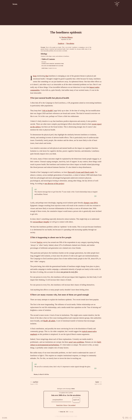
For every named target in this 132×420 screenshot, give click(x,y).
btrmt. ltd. (62, 411)
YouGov (40, 242)
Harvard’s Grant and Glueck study (81, 172)
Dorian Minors (67, 37)
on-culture (59, 65)
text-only (71, 411)
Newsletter (70, 43)
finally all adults (49, 321)
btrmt (73, 388)
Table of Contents (48, 59)
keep (34, 76)
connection (45, 63)
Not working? (72, 405)
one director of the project (54, 184)
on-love (44, 65)
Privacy (66, 405)
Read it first (59, 405)
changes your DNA (91, 203)
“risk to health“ (47, 111)
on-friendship (51, 65)
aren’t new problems (76, 342)
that (46, 76)
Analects (61, 43)
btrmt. (15, 4)
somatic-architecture (56, 63)
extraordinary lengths (41, 222)
